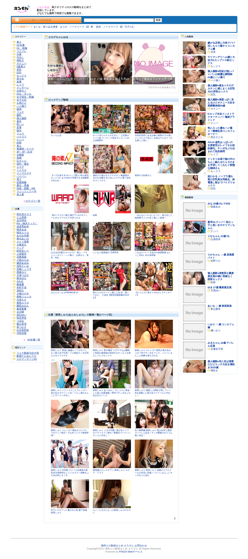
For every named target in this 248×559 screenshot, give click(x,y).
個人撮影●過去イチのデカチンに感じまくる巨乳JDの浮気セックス (221, 88)
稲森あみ (216, 206)
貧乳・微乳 (23, 164)
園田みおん (23, 305)
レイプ (20, 84)
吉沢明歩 (21, 220)
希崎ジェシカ (24, 296)
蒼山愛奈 (216, 309)
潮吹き (20, 60)
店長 (213, 51)
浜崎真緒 (21, 256)
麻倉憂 (20, 284)
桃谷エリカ (23, 232)
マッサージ (23, 87)
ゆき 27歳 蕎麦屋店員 (220, 287)
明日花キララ (24, 214)
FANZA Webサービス (131, 551)
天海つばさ (23, 275)
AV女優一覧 (33, 339)
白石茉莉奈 (23, 330)
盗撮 (19, 81)
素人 (19, 42)
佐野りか (216, 260)
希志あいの (23, 238)
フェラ (20, 133)
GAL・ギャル (24, 93)
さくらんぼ (56, 135)
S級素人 (21, 66)
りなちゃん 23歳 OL (219, 236)
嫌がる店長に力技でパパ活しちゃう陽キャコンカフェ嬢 (221, 45)
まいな (37, 26)
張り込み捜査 (50, 26)
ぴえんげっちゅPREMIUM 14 (64, 292)
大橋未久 (21, 244)
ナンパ (20, 139)
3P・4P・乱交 (25, 151)
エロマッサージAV (27, 359)
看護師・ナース (25, 148)
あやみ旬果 (23, 235)
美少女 (20, 78)
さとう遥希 (23, 241)
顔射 (19, 142)
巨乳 (19, 72)
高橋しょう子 (24, 269)
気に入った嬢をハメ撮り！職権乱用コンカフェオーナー (221, 131)
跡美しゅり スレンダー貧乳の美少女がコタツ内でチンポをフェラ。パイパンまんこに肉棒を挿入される (154, 352)
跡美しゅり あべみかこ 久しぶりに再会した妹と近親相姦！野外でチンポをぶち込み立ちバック (112, 392)
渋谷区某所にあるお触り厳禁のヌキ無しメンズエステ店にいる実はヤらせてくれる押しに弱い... (154, 138)
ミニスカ (21, 170)
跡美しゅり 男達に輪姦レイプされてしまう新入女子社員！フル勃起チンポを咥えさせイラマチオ (70, 352)
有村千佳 (21, 287)
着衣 (19, 121)
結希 (95, 215)
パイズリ (21, 136)
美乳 (19, 69)
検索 (158, 20)
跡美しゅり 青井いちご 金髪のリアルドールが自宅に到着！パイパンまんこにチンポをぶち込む (154, 472)
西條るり (21, 272)
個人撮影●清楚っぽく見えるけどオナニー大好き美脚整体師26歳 (221, 102)
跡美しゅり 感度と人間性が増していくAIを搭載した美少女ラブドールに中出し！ (153, 392)
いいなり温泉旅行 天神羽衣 (106, 252)
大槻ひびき (23, 293)
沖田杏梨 (21, 333)
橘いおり (216, 330)
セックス (21, 75)
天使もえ (21, 299)
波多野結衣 (23, 226)
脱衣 (98, 26)
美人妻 (20, 194)
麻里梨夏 (21, 308)
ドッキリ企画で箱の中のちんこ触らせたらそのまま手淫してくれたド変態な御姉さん (221, 164)
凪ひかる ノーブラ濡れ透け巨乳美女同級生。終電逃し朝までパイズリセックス (221, 181)
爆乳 (19, 115)
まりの (63, 26)
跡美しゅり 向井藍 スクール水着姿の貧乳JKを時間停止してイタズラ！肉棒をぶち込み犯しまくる (70, 472)
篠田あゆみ (23, 263)
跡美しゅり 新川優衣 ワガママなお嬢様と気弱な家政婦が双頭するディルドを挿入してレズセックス (112, 352)
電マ (19, 179)
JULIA (20, 281)
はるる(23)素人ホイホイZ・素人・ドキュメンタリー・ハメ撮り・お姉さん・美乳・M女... (70, 255)
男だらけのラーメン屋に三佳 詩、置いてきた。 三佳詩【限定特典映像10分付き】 (111, 295)
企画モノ (21, 90)
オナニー (21, 63)
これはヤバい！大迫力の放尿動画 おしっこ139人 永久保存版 (153, 253)
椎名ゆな (21, 278)
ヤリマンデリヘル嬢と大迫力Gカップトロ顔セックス (221, 60)
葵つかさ (21, 327)
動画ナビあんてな (26, 356)
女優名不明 (217, 349)
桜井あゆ (21, 229)
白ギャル (21, 160)
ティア (20, 247)
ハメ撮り (21, 106)
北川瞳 (20, 311)
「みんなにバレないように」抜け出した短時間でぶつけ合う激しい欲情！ (154, 216)
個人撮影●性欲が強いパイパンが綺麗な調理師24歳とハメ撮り (221, 74)
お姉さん (21, 103)
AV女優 (21, 45)
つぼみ (20, 321)
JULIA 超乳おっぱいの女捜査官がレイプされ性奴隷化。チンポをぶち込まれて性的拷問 (221, 147)
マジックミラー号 (26, 191)
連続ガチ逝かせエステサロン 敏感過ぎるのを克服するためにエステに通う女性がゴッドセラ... (112, 178)
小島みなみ (23, 260)
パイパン (21, 176)
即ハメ (20, 124)
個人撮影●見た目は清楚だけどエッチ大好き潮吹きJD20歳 (221, 364)
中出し (20, 57)
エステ (20, 167)
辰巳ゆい (21, 314)
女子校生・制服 (25, 96)
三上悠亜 (21, 217)
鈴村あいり (23, 250)
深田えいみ (23, 266)
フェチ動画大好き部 (28, 353)
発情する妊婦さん (143, 175)
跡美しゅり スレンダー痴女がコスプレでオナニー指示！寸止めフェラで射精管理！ (70, 432)
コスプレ (21, 51)
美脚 (19, 157)
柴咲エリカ (23, 302)
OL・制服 (22, 48)
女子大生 (21, 100)
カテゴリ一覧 (33, 200)
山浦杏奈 (216, 239)
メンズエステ (24, 173)
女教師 (20, 154)
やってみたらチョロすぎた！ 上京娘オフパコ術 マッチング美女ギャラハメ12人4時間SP (111, 138)
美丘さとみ (217, 137)
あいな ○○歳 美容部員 (220, 305)
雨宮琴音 (21, 317)
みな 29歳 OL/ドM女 (219, 203)
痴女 (19, 130)
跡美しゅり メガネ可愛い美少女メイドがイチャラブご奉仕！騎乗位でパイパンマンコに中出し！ (112, 432)
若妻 (19, 127)
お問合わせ (141, 545)
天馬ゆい (216, 290)
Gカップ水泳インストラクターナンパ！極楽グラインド (221, 116)
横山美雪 (21, 324)
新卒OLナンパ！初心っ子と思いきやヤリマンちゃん (221, 225)
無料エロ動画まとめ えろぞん (117, 545)
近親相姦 (21, 182)
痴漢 (19, 109)
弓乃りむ (129, 26)
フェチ (20, 112)
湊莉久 (20, 290)
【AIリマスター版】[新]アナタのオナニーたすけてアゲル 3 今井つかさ (69, 216)
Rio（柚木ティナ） (27, 223)
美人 (19, 145)
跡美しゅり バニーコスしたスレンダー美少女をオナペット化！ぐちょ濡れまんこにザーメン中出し (70, 392)
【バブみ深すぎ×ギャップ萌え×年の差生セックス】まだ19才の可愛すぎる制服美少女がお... (70, 178)
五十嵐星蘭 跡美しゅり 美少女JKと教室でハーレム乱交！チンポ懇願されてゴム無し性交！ (154, 432)
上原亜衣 (21, 253)
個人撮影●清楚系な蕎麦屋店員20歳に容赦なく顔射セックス (221, 276)
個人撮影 (21, 118)
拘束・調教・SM (26, 188)
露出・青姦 (23, 185)
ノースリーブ (76, 26)
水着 (19, 54)
